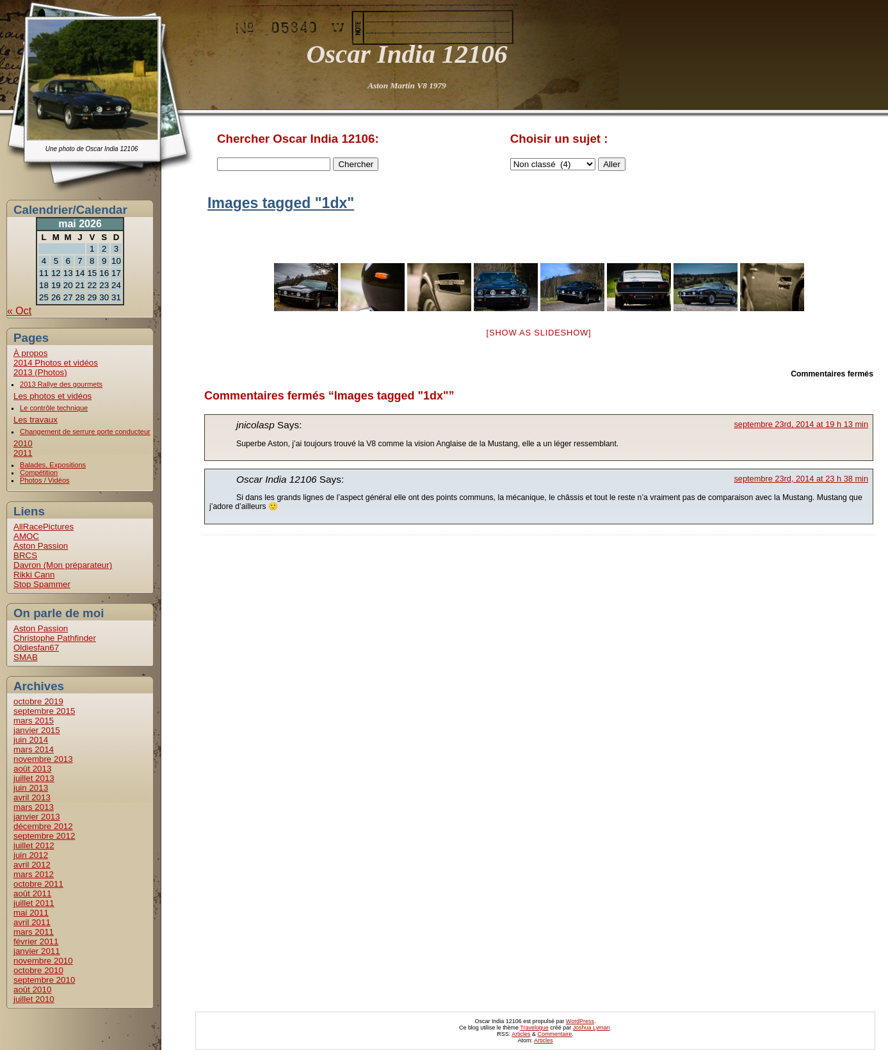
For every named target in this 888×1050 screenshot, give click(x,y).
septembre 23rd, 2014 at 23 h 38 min (801, 478)
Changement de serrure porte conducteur (85, 431)
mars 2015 (33, 720)
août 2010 (32, 989)
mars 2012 (33, 874)
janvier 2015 (36, 730)
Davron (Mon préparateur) (62, 565)
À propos (30, 353)
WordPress (580, 1021)
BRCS (25, 555)
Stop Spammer (41, 584)
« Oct (19, 310)
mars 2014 (33, 749)
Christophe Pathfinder (54, 638)
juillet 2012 (33, 845)
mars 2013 (33, 807)
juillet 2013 (33, 778)
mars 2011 (33, 932)
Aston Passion (40, 546)
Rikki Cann (33, 574)
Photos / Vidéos (45, 480)
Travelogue (534, 1027)
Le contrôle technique (54, 408)
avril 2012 (32, 864)
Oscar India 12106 (406, 54)
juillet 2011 (33, 903)
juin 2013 (30, 788)
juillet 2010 (33, 999)
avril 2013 (32, 797)
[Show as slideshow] (539, 332)
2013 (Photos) (40, 372)
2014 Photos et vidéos (55, 363)
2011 (23, 453)
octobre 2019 (38, 701)
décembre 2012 (43, 826)
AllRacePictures (43, 526)
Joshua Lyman (591, 1027)
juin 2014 (30, 740)
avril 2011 (32, 922)
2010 (23, 443)
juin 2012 (30, 855)
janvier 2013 (36, 816)
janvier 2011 (36, 951)
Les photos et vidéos (52, 396)
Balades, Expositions (53, 465)
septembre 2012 (44, 836)
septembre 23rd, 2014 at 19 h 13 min (801, 424)
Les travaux (35, 419)
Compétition (39, 472)
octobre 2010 (38, 970)
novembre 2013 (43, 759)
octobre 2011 (38, 884)
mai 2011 (31, 912)
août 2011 (32, 893)
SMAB (25, 657)
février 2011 (35, 941)
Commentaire (554, 1034)
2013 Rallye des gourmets (61, 384)
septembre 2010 (44, 980)
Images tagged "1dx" (280, 203)
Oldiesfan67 (36, 647)
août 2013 (32, 768)
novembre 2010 (43, 960)
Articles (521, 1034)
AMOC (26, 536)
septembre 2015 (44, 711)
